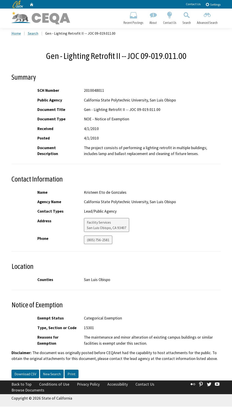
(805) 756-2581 (98, 240)
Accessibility (117, 384)
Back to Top (21, 384)
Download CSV (25, 374)
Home (16, 33)
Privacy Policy (88, 384)
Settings (213, 4)
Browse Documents (27, 390)
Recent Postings (133, 17)
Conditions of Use (54, 384)
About (153, 17)
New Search (52, 374)
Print (72, 374)
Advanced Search (207, 17)
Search (186, 17)
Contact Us (193, 4)
